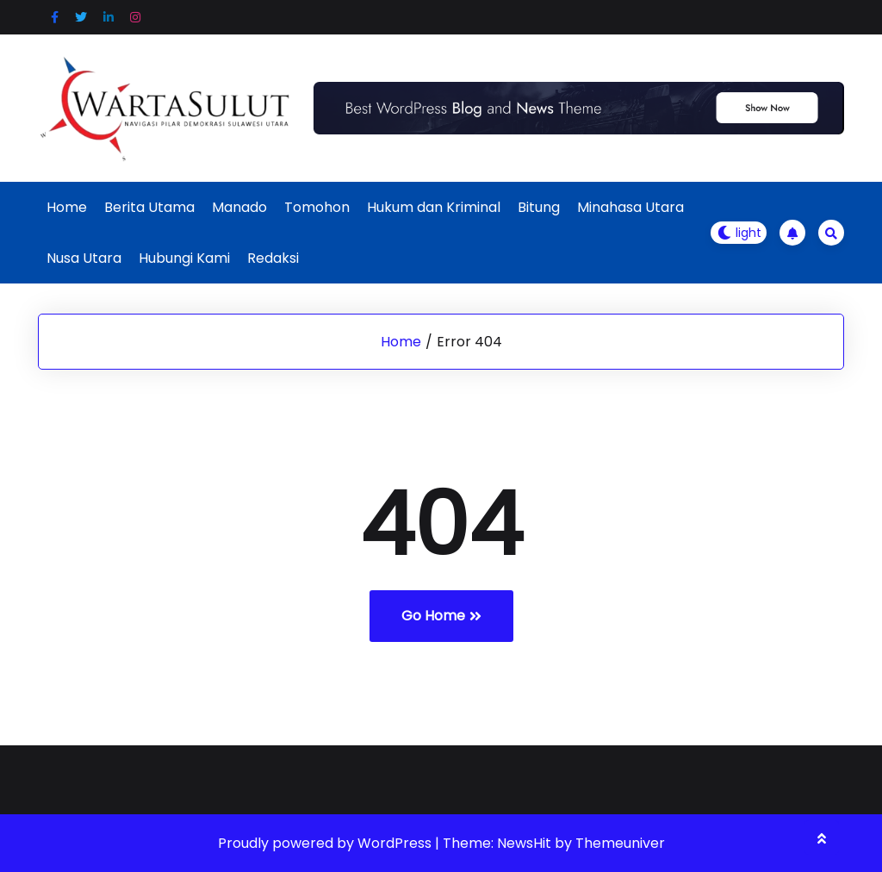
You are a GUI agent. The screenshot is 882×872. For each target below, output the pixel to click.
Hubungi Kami (184, 258)
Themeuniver (620, 843)
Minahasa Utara (630, 207)
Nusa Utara (84, 258)
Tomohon (317, 207)
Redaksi (273, 258)
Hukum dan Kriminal (433, 207)
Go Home (441, 616)
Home (67, 207)
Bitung (539, 207)
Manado (239, 207)
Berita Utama (149, 207)
